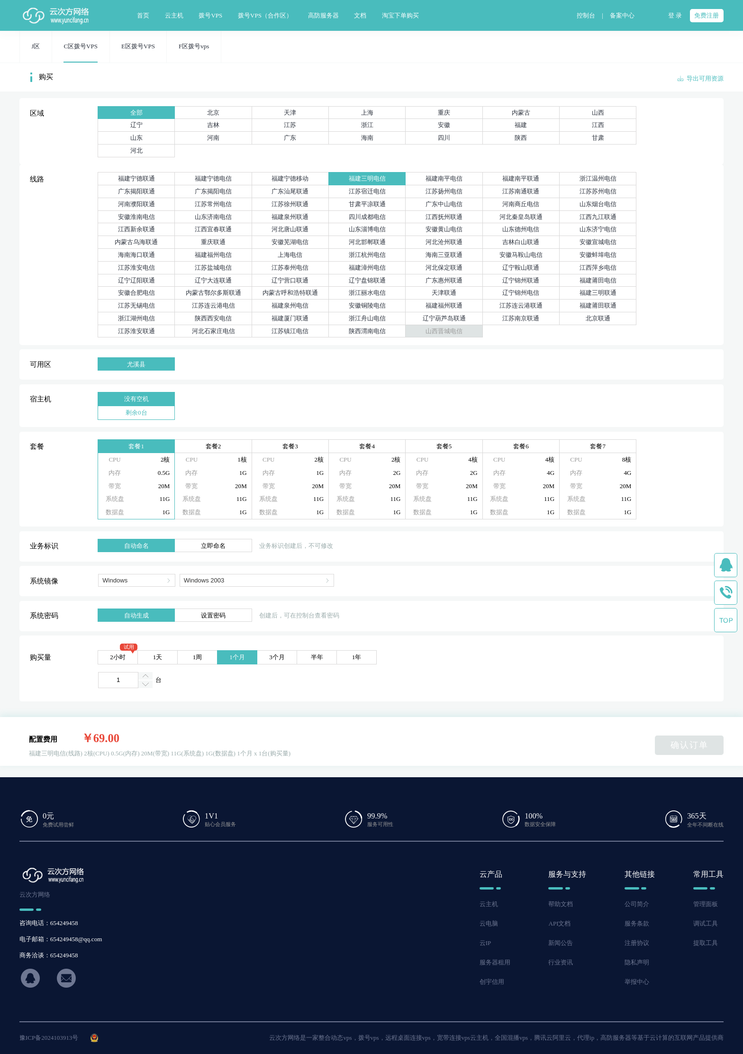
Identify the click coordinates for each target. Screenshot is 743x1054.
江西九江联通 (598, 216)
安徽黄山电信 (444, 229)
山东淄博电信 (367, 229)
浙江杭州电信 (367, 254)
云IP (485, 942)
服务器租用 (495, 962)
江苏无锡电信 (136, 305)
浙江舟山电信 (367, 318)
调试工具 (705, 923)
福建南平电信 (444, 178)
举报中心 (637, 981)
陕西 (521, 137)
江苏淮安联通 (136, 331)
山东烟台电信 (598, 204)
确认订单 (689, 745)
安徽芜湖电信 (290, 241)
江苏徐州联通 (290, 204)
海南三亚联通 (444, 254)
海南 (367, 137)
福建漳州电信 (367, 267)
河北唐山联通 (290, 229)
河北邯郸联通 (367, 241)
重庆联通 (213, 241)
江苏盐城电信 (213, 267)
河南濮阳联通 (136, 204)
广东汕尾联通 (290, 191)
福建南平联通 (520, 178)
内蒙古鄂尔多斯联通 (213, 292)
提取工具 (705, 942)
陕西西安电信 (213, 318)
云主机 (489, 904)
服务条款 (637, 923)
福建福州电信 (213, 254)
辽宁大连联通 (213, 280)
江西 (598, 124)
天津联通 (444, 292)
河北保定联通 (444, 267)
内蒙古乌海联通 (136, 241)
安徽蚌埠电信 (598, 254)
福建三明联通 (598, 292)
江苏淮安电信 (136, 267)
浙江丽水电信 (367, 292)
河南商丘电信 (520, 204)
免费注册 (706, 15)
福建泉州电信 (290, 305)
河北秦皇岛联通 (521, 216)
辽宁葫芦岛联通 (444, 318)
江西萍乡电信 (598, 267)
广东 (290, 137)
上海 (367, 112)
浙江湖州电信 (136, 318)
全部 (136, 112)
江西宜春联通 (213, 229)
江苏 (290, 124)
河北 (136, 150)
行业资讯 (560, 962)
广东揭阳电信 (213, 191)
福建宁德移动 (290, 178)
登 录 (675, 15)
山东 (136, 137)
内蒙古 (521, 112)
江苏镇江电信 (290, 331)
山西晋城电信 (444, 331)
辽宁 (136, 124)
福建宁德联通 (136, 178)
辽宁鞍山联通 (520, 267)
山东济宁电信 (598, 229)
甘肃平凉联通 (367, 204)
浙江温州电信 (598, 178)
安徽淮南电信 (136, 216)
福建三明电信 (367, 178)
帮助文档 (560, 904)
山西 (598, 112)
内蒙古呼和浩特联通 (290, 292)
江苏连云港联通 (521, 305)
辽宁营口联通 (290, 280)
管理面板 (705, 904)
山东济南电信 (213, 216)
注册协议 (637, 942)
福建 (521, 124)
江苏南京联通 (520, 318)
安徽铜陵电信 (367, 305)
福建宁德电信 (213, 178)
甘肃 (598, 137)
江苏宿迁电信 (367, 191)
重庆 (444, 112)
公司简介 (637, 904)
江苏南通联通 (520, 191)
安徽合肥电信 (136, 292)
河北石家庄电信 (213, 331)
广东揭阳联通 (136, 191)
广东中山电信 (444, 204)
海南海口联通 (136, 254)
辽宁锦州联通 (520, 280)
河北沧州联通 (444, 241)
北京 (213, 112)
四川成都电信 (367, 216)
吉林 (213, 124)
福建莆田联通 (598, 305)
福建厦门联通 (290, 318)
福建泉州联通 (290, 216)
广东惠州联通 (444, 280)
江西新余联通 (136, 229)
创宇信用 (492, 981)
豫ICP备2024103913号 (49, 1037)
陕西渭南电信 (367, 331)
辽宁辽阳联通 (136, 280)
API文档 (559, 923)
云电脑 (489, 923)
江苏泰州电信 (290, 267)
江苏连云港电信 (213, 305)
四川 (444, 137)
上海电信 (290, 254)
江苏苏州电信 (598, 191)
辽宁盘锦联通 (367, 280)
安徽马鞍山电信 (521, 254)
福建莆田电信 (598, 280)
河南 (213, 137)
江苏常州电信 (213, 204)
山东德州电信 (520, 229)
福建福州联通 (444, 305)
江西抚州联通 (444, 216)
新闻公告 (560, 942)
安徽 (444, 124)
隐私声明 (637, 962)
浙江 (367, 124)
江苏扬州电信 (444, 191)
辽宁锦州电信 (520, 292)
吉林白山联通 (520, 241)
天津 (290, 112)
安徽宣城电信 (598, 241)
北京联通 (598, 318)
